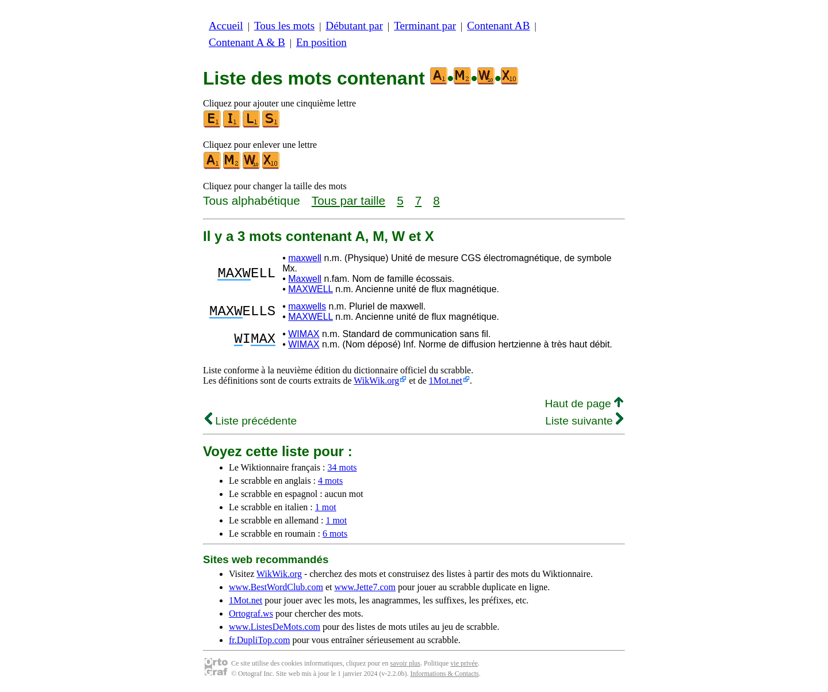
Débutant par (354, 26)
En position (321, 42)
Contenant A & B (247, 42)
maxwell (304, 258)
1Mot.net (445, 380)
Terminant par (425, 26)
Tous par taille (348, 200)
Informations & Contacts (444, 674)
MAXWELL (310, 289)
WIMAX (303, 334)
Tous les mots (284, 26)
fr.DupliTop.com (259, 640)
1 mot (325, 507)
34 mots (341, 467)
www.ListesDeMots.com (274, 627)
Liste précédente (251, 421)
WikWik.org (376, 380)
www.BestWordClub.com (276, 587)
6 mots (335, 533)
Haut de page (584, 403)
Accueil (226, 26)
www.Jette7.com (365, 587)
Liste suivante (584, 421)
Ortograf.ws (251, 613)
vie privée (464, 663)
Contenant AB (498, 26)
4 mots (330, 480)
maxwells (307, 306)
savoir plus (405, 663)
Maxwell (304, 279)
